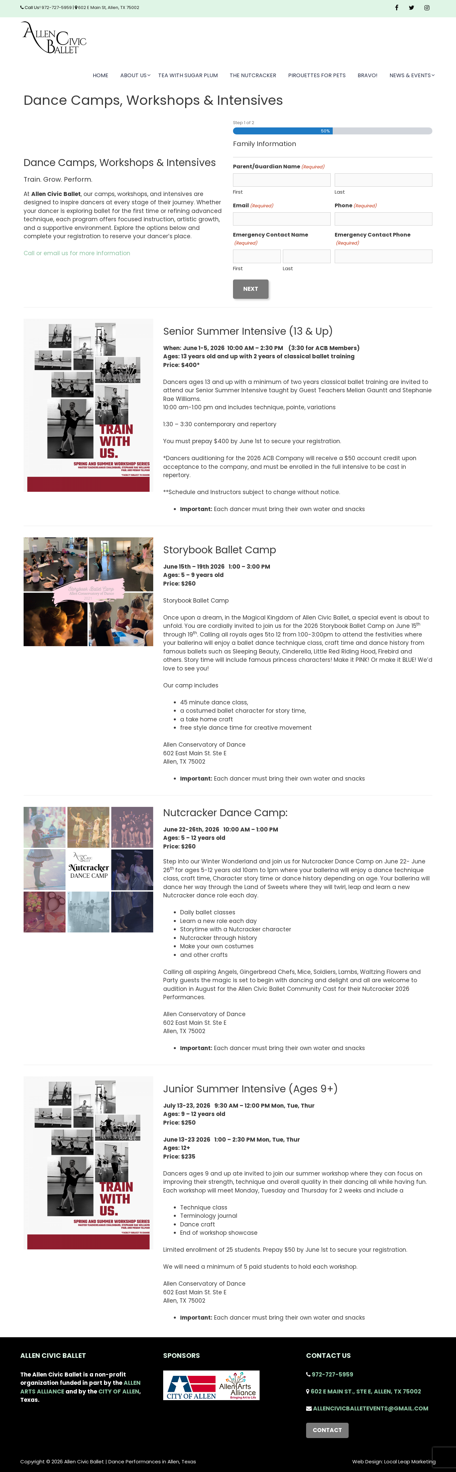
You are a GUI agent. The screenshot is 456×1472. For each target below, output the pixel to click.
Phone (356, 205)
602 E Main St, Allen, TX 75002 (108, 7)
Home (100, 75)
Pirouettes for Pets (317, 75)
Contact (327, 1430)
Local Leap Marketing (410, 1461)
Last (340, 191)
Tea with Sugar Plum (188, 75)
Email (253, 205)
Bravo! (368, 75)
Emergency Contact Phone (372, 239)
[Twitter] (411, 8)
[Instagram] (426, 8)
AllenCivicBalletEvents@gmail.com (367, 1408)
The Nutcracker (253, 75)
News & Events (413, 76)
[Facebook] (396, 8)
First (238, 191)
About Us (136, 76)
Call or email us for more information (77, 253)
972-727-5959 (56, 7)
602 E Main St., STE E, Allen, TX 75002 (363, 1391)
